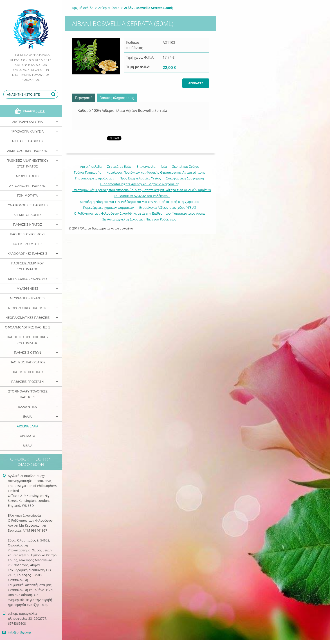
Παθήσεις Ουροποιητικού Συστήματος (27, 340)
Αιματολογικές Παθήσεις (27, 151)
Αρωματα (27, 436)
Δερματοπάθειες (27, 215)
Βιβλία (27, 445)
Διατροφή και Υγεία (27, 121)
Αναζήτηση (54, 94)
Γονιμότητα (27, 195)
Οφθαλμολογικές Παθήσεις (27, 327)
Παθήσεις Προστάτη (27, 381)
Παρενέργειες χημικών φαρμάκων (108, 207)
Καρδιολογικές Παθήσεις (27, 253)
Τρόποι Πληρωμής (87, 172)
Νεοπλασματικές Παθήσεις (27, 317)
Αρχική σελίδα (83, 8)
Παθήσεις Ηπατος (27, 224)
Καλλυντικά (27, 407)
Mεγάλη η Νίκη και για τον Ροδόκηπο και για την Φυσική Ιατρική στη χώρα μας (139, 202)
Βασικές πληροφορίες (117, 97)
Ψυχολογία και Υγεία (27, 131)
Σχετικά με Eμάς (119, 166)
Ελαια (27, 416)
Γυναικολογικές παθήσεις (27, 205)
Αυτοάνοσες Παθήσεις (27, 186)
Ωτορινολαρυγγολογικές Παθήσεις (27, 394)
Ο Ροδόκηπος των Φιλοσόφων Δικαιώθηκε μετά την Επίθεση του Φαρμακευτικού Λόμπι (139, 213)
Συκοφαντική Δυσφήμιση (185, 178)
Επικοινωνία (146, 166)
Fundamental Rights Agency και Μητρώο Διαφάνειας (139, 184)
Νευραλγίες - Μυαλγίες (27, 298)
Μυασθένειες (27, 288)
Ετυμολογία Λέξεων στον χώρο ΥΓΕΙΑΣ (167, 207)
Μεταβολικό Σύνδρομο (27, 279)
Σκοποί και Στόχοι (185, 166)
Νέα (164, 166)
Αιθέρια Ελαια (27, 426)
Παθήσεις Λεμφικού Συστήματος (27, 266)
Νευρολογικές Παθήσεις (27, 308)
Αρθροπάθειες (27, 176)
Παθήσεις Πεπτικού (27, 372)
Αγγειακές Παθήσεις (27, 141)
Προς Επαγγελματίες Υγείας (140, 178)
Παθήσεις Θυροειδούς (27, 234)
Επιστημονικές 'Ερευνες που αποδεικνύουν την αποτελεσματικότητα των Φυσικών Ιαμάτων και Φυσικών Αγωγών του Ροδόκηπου (141, 193)
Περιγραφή (83, 97)
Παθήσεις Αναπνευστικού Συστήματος (27, 163)
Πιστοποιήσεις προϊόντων (94, 178)
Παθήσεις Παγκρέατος (27, 362)
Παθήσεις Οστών (27, 352)
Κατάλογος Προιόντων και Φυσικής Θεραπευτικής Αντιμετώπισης (155, 172)
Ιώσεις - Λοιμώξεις (27, 244)
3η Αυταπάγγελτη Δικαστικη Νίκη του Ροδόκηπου (139, 219)
